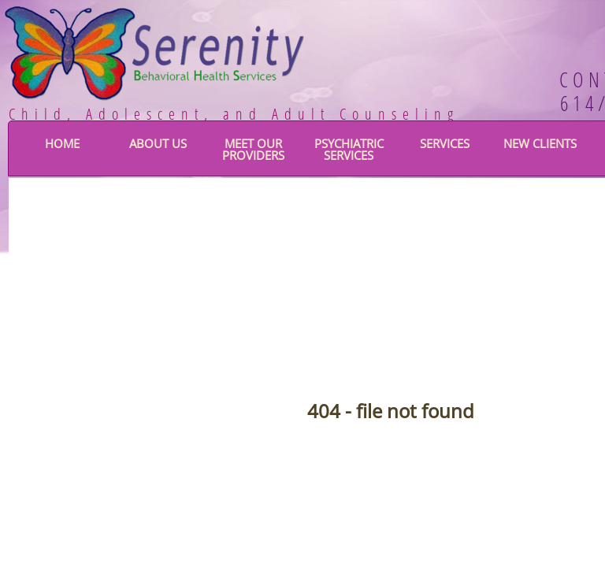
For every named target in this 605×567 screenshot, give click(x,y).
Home (62, 143)
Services (445, 143)
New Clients (540, 143)
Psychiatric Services (349, 149)
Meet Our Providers (253, 149)
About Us (158, 143)
